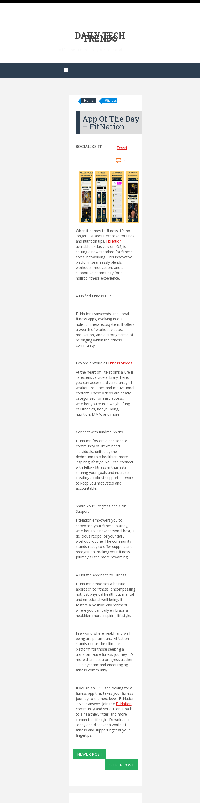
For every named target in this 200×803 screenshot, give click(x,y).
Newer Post (89, 754)
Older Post (121, 764)
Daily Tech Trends (100, 36)
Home (88, 100)
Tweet (122, 147)
